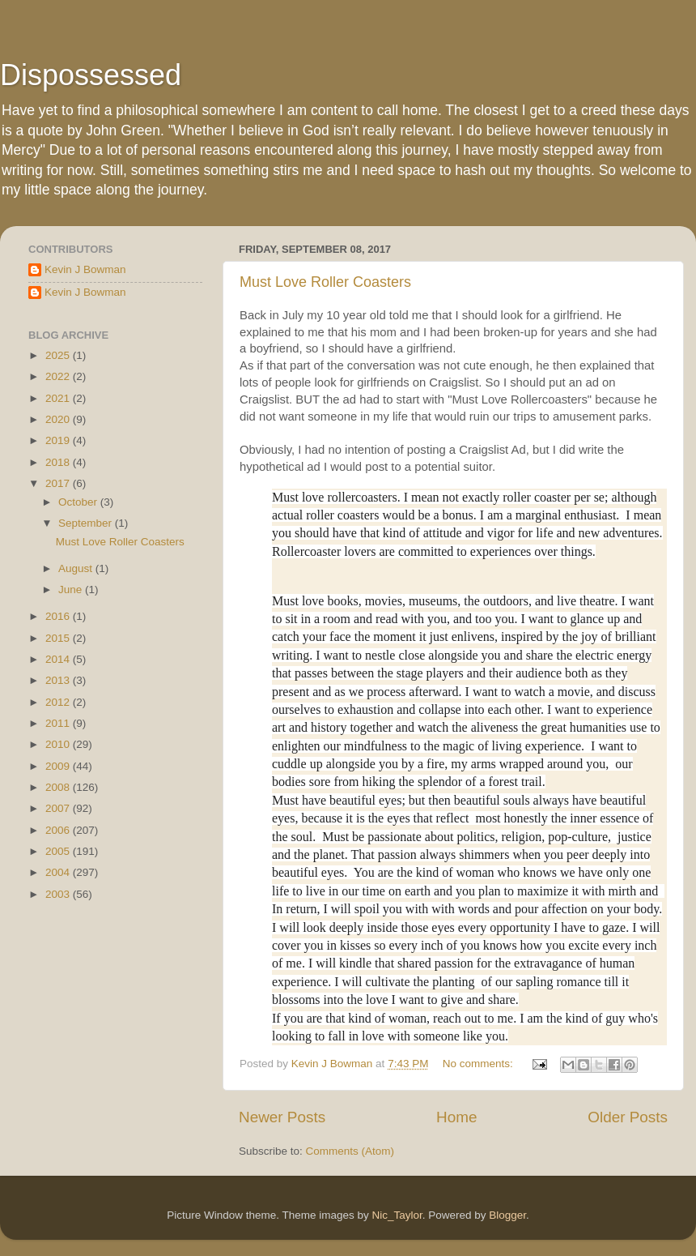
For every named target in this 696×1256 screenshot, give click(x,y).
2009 (59, 766)
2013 (59, 680)
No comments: (479, 1063)
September (86, 523)
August (76, 568)
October (79, 502)
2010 (59, 744)
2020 (59, 419)
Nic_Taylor (396, 1215)
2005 (59, 851)
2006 (59, 830)
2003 (59, 894)
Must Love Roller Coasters (325, 282)
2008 (59, 787)
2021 (59, 398)
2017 (59, 483)
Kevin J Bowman (85, 269)
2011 (59, 723)
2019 (59, 440)
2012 (59, 702)
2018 (59, 462)
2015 (59, 638)
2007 (59, 808)
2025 (59, 355)
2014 (59, 659)
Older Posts (628, 1117)
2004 (59, 872)
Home (456, 1117)
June (71, 589)
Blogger (507, 1215)
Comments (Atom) (350, 1151)
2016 (59, 616)
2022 (59, 376)
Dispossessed (90, 75)
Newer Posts (282, 1117)
